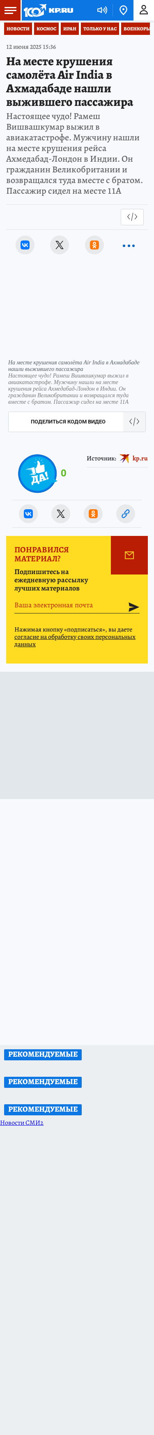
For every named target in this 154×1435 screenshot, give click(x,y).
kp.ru (140, 458)
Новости (18, 28)
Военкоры (137, 28)
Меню (8, 10)
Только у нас (100, 28)
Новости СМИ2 (22, 1122)
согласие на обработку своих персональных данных (75, 640)
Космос (46, 28)
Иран (69, 28)
